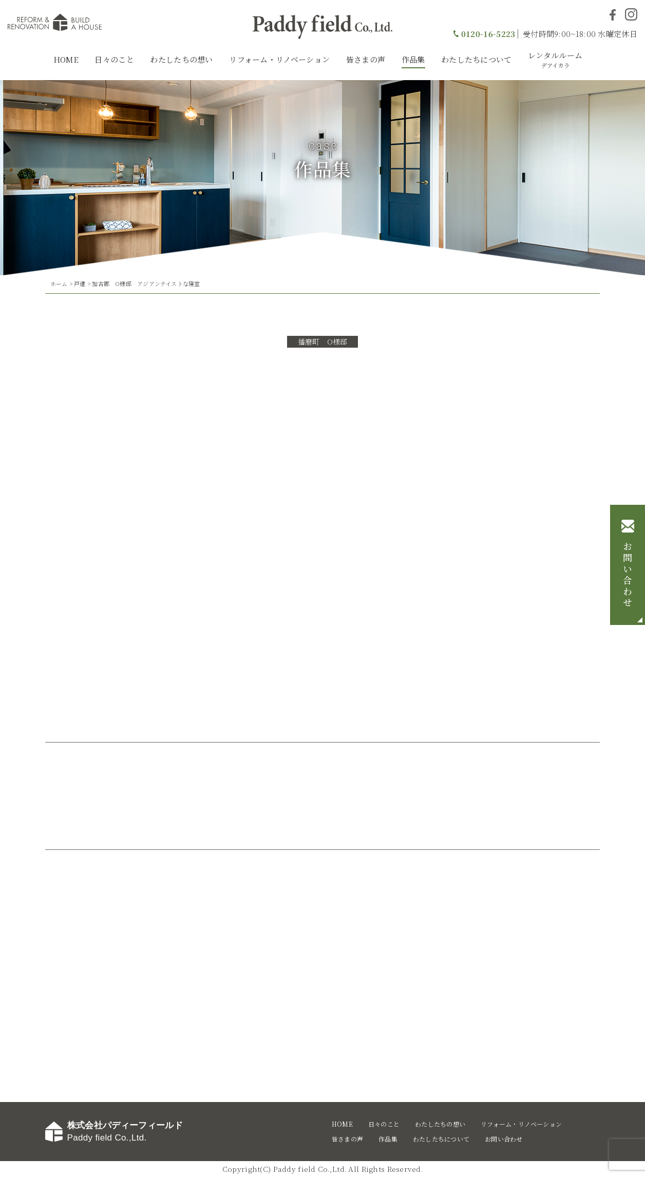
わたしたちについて (476, 59)
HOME (66, 59)
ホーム (59, 283)
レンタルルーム (555, 59)
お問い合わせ (627, 575)
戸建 (79, 283)
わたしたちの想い (181, 59)
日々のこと (114, 59)
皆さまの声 (366, 59)
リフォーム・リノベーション (279, 59)
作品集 (413, 59)
